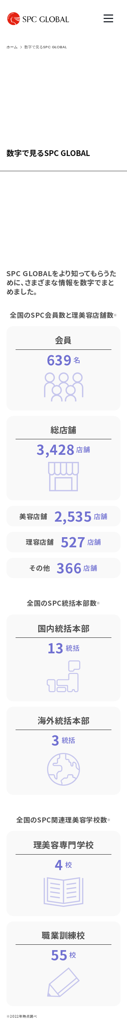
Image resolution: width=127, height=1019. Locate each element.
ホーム (12, 47)
